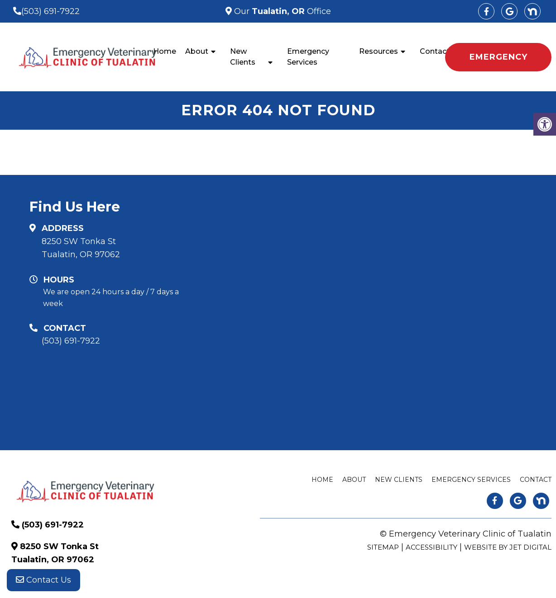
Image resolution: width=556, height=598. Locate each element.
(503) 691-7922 (50, 11)
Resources (378, 51)
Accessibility (431, 547)
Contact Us (43, 580)
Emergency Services (308, 56)
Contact (435, 51)
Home (164, 51)
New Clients (242, 56)
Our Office (281, 11)
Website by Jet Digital (507, 547)
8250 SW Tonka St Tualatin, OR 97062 (81, 247)
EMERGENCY (498, 57)
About (196, 51)
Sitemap (383, 547)
